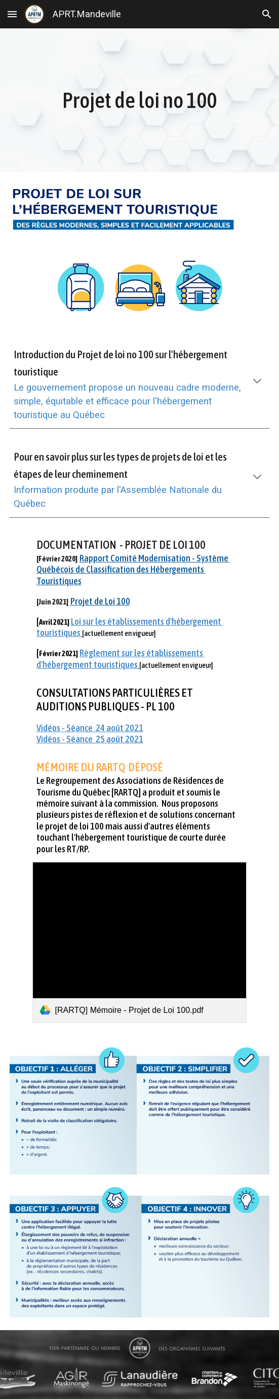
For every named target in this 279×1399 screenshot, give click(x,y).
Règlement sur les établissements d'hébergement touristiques (120, 658)
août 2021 (124, 739)
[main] (140, 101)
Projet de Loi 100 (100, 601)
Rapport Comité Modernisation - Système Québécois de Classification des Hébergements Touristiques (133, 569)
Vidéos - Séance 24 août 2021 (89, 728)
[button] (12, 14)
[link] (139, 942)
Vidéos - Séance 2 (68, 739)
